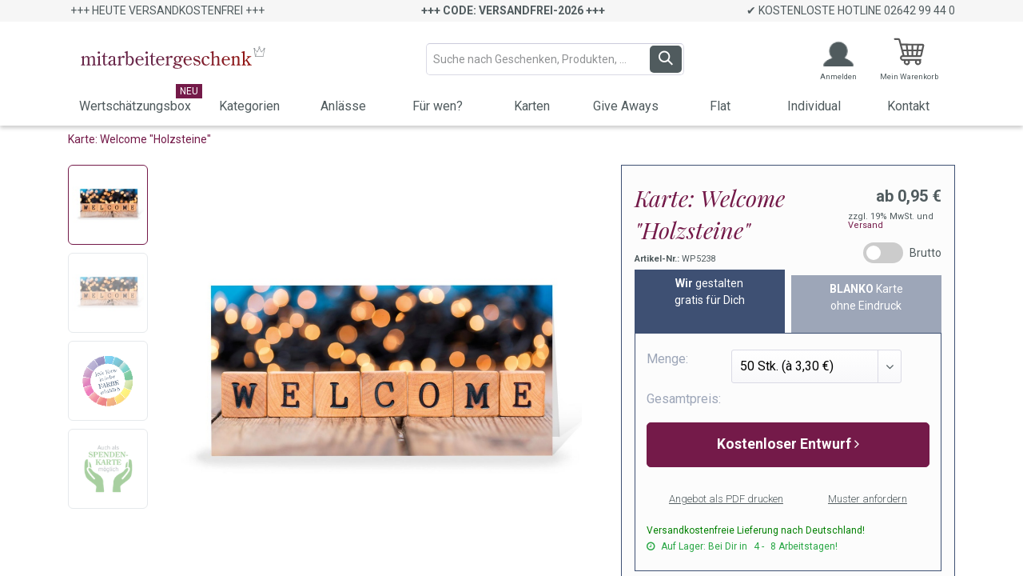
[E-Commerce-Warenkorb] (909, 59)
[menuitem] (135, 108)
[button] (788, 444)
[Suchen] (666, 59)
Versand (865, 225)
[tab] (710, 301)
